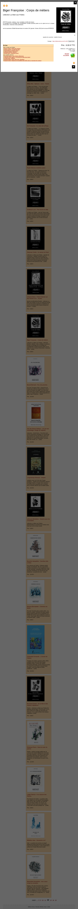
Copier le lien (71, 41)
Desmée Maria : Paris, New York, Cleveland (14, 59)
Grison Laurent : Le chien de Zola (12, 49)
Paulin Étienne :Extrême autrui (11, 50)
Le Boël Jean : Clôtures (9, 58)
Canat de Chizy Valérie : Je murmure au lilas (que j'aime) (17, 57)
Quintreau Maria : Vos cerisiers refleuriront (14, 56)
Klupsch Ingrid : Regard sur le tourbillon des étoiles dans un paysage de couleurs (22, 60)
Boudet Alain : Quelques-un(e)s (11, 53)
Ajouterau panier (66, 54)
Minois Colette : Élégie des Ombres (12, 48)
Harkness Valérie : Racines (10, 52)
